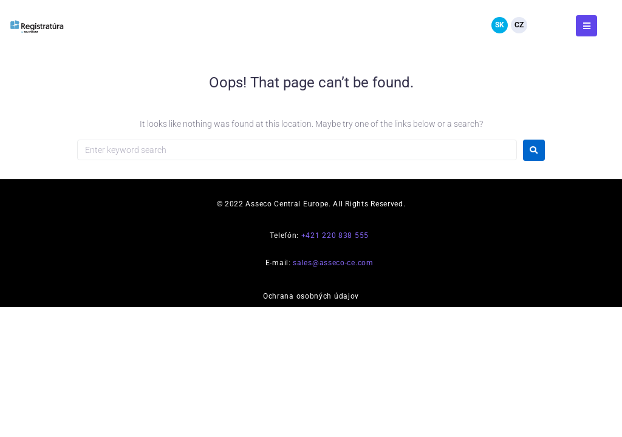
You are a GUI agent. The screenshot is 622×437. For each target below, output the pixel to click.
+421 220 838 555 (335, 235)
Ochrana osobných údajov (311, 296)
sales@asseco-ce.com (333, 263)
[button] (586, 25)
